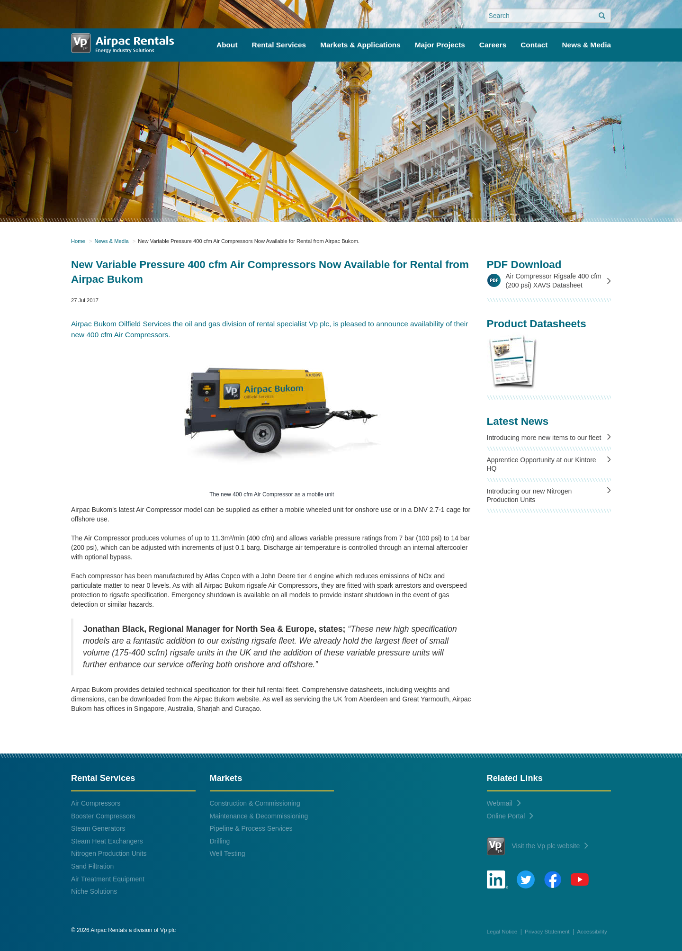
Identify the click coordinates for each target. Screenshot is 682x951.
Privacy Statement (547, 931)
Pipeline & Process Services (251, 828)
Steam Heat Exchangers (107, 841)
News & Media (586, 45)
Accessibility (592, 931)
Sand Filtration (92, 866)
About (226, 45)
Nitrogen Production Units (109, 853)
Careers (492, 45)
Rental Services (279, 45)
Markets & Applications (360, 45)
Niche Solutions (94, 891)
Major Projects (440, 45)
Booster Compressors (103, 816)
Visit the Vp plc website (538, 846)
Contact (533, 45)
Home (78, 241)
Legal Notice (502, 931)
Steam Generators (98, 828)
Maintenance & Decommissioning (259, 816)
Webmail (504, 803)
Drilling (220, 841)
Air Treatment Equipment (107, 879)
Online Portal (510, 816)
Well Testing (227, 853)
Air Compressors (95, 803)
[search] (602, 16)
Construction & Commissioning (255, 803)
